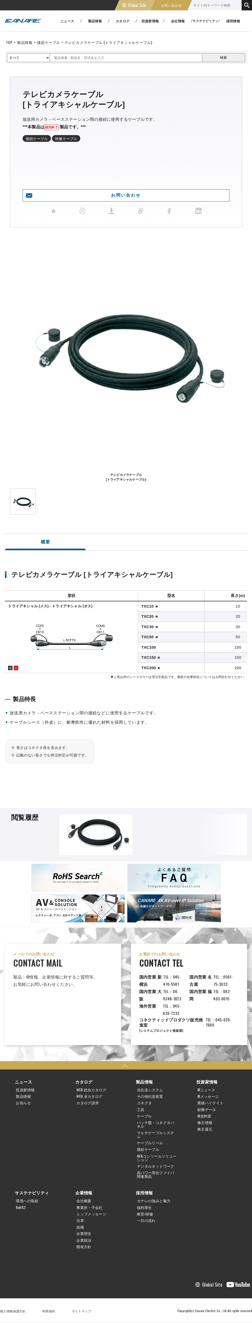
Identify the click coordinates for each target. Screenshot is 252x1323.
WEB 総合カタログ (91, 1090)
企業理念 (83, 1233)
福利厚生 (144, 1207)
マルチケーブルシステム (155, 1134)
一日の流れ (146, 1220)
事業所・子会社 (89, 1207)
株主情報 (205, 1122)
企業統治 (83, 1240)
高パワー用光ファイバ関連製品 (155, 1174)
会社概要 (83, 1200)
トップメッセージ (91, 1214)
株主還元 (205, 1129)
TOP (9, 42)
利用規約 (48, 1311)
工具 (140, 1109)
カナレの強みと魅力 (153, 1200)
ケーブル (144, 1116)
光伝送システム (150, 1090)
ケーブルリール (150, 1143)
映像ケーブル (66, 138)
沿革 (80, 1220)
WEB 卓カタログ (89, 1096)
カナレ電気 (23, 20)
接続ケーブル (48, 42)
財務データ (206, 1109)
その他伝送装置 (150, 1096)
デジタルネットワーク (155, 1166)
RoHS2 (20, 1207)
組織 (80, 1227)
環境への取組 (27, 1200)
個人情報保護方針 (13, 1311)
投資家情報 (25, 1090)
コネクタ (144, 1103)
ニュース (23, 1082)
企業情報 (83, 1193)
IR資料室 (204, 1116)
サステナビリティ (32, 1193)
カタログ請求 (87, 1103)
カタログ (83, 1082)
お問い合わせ (171, 5)
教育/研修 (145, 1214)
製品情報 (24, 42)
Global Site (137, 5)
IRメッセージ (208, 1096)
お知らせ (23, 1103)
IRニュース (206, 1090)
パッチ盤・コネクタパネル (155, 1124)
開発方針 (83, 1246)
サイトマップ (81, 1311)
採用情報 (233, 20)
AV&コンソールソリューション (157, 1157)
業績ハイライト (210, 1103)
